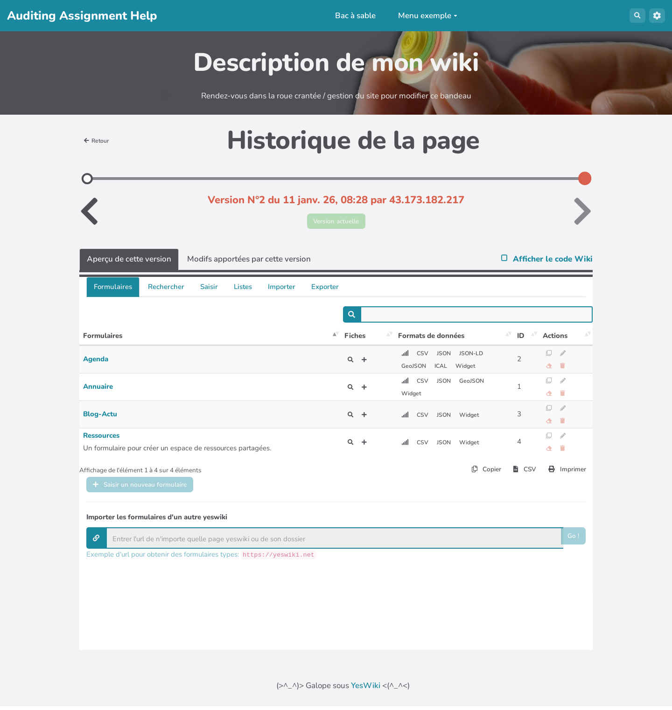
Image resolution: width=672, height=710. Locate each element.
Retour (99, 140)
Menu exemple (423, 15)
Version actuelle (336, 223)
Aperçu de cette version (129, 263)
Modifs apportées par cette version (249, 263)
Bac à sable (350, 15)
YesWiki (365, 689)
